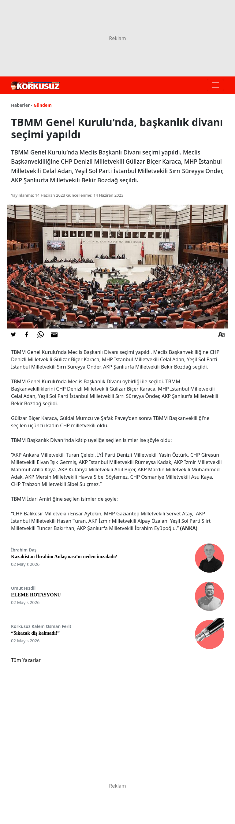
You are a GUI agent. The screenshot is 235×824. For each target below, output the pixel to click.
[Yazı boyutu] (221, 334)
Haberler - (21, 105)
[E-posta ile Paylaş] (54, 334)
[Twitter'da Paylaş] (13, 334)
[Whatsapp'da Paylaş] (40, 334)
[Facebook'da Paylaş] (27, 334)
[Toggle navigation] (215, 85)
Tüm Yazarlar (26, 660)
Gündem (43, 105)
